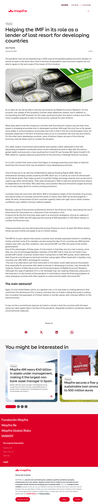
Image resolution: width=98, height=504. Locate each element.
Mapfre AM (7, 448)
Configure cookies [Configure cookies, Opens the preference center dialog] (23, 499)
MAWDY (7, 436)
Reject (65, 499)
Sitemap (6, 455)
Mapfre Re (9, 425)
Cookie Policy (31, 494)
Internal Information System (14, 467)
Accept (78, 499)
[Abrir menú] (88, 11)
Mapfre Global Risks (16, 431)
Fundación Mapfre (15, 420)
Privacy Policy (45, 494)
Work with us (8, 452)
